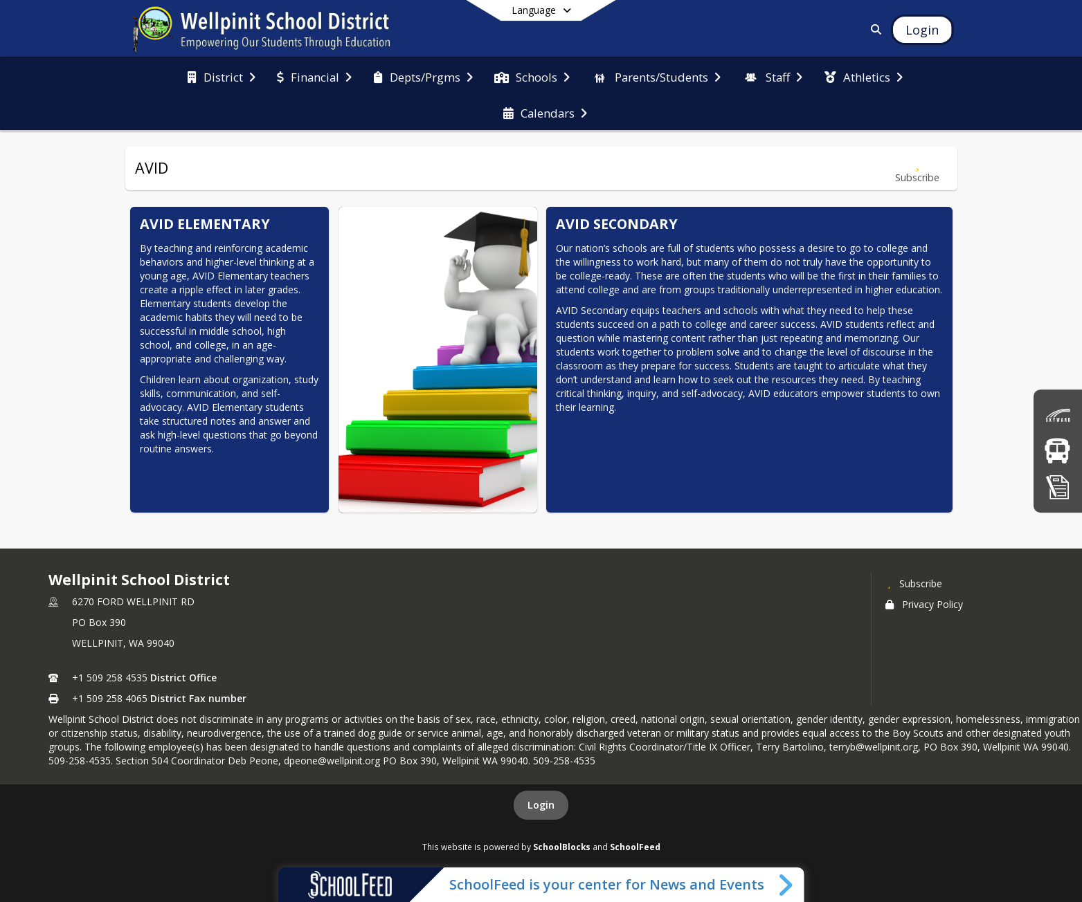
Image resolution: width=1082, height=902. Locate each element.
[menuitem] (221, 76)
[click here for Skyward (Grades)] (1057, 415)
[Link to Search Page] (873, 29)
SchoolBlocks (561, 846)
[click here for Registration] (1057, 487)
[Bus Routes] (1057, 451)
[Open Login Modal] (922, 30)
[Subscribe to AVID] (917, 168)
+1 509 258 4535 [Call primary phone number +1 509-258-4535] (109, 677)
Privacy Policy (924, 604)
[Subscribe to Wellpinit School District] (913, 583)
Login (541, 804)
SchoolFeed (635, 846)
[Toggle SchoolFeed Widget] (786, 884)
